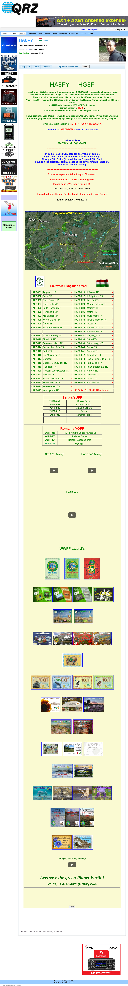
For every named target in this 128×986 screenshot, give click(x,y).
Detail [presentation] (36, 67)
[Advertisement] (49, 959)
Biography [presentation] (25, 67)
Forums (48, 33)
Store (55, 33)
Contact (83, 33)
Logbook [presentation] (46, 67)
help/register (92, 29)
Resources (73, 33)
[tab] (25, 67)
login (83, 29)
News (40, 33)
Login (90, 33)
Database (32, 33)
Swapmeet (63, 33)
